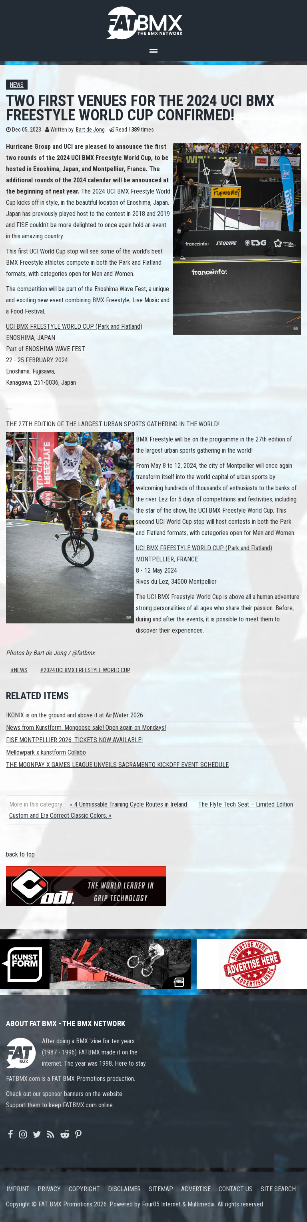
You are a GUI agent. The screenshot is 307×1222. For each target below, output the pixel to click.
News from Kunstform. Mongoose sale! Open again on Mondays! (86, 727)
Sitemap (161, 1189)
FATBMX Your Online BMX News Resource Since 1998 (153, 20)
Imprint (18, 1189)
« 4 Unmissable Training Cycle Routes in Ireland (129, 804)
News (17, 85)
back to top (20, 854)
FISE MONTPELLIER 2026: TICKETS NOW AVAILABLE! (74, 740)
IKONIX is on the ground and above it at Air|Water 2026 (74, 715)
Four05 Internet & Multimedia (178, 1204)
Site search (278, 1189)
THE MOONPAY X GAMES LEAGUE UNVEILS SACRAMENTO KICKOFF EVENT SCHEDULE (117, 765)
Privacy (49, 1189)
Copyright (84, 1189)
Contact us (236, 1189)
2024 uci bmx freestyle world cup (87, 670)
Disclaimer (124, 1189)
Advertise (196, 1189)
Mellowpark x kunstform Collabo (46, 752)
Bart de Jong (90, 129)
